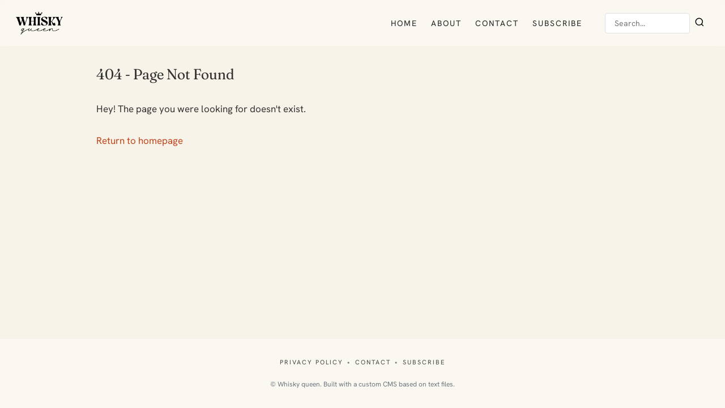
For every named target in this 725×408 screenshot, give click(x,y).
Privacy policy (311, 362)
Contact (497, 23)
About (446, 23)
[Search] (699, 23)
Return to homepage (139, 140)
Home (404, 23)
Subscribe (557, 23)
